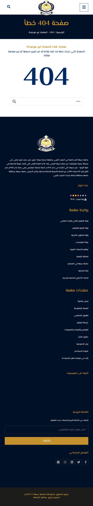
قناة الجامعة (83, 271)
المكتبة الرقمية (82, 256)
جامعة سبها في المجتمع (78, 263)
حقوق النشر (83, 337)
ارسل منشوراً (83, 301)
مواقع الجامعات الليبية (79, 249)
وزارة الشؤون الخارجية (79, 235)
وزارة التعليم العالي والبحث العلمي (74, 221)
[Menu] (84, 7)
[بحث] (46, 101)
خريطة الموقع (82, 322)
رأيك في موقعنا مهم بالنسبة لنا (75, 358)
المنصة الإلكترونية (81, 308)
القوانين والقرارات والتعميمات (76, 329)
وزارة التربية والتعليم (80, 228)
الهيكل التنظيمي (81, 315)
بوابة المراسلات (82, 242)
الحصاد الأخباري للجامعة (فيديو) (75, 278)
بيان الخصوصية (82, 344)
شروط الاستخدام (81, 351)
